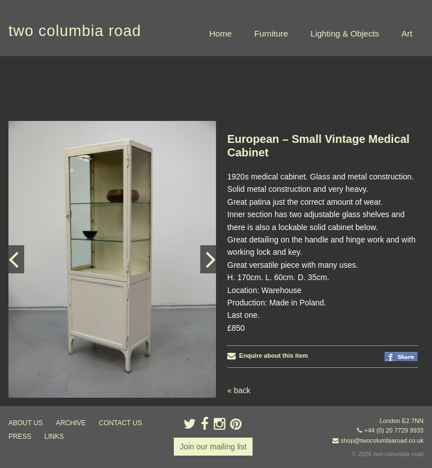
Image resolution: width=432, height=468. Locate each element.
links (54, 436)
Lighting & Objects (344, 33)
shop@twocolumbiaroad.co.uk (382, 440)
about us (25, 423)
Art (407, 33)
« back (238, 390)
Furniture (271, 33)
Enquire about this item (267, 355)
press (20, 436)
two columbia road (74, 30)
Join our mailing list (212, 446)
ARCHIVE (71, 423)
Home (220, 33)
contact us (120, 423)
